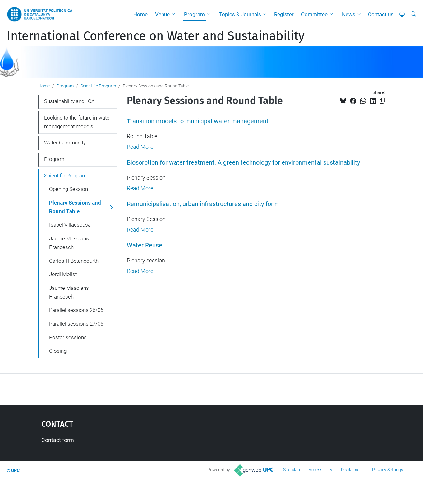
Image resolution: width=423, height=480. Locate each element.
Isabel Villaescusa (70, 225)
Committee (314, 14)
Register (284, 14)
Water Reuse (144, 245)
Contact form (57, 440)
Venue (162, 14)
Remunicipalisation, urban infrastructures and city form (203, 204)
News (348, 14)
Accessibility (320, 469)
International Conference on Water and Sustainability (156, 36)
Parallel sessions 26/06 (76, 310)
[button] (175, 14)
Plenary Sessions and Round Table (75, 207)
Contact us (380, 14)
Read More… (142, 147)
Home (140, 14)
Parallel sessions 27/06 (76, 324)
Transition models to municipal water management (198, 121)
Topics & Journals (240, 14)
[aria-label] (413, 14)
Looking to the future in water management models (77, 122)
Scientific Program (98, 85)
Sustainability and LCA (69, 101)
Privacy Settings (387, 469)
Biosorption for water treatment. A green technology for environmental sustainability (243, 162)
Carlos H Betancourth (74, 261)
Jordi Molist (63, 274)
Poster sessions (68, 337)
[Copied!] (382, 101)
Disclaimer (351, 469)
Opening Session (68, 189)
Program (194, 14)
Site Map (291, 469)
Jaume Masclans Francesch (69, 242)
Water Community (65, 142)
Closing (58, 351)
